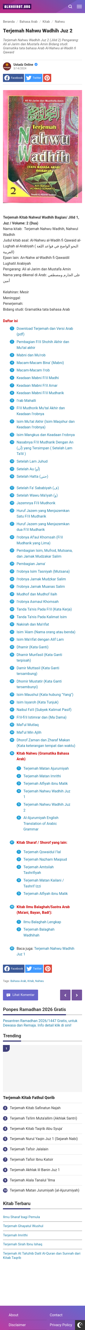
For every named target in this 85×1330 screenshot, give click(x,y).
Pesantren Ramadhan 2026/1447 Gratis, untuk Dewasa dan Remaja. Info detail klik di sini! (40, 1023)
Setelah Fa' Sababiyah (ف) (38, 488)
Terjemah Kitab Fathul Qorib (29, 1097)
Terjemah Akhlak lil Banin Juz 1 (35, 1170)
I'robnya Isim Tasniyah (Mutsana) (43, 571)
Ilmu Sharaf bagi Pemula (21, 1217)
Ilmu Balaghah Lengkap (42, 922)
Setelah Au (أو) (28, 469)
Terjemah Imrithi (15, 1235)
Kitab (30, 981)
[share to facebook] (13, 78)
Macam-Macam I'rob (33, 370)
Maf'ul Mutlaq (28, 725)
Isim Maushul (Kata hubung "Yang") (45, 694)
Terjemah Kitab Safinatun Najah (35, 1108)
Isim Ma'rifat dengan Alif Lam (40, 639)
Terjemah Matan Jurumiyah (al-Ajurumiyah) (44, 1190)
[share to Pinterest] (47, 78)
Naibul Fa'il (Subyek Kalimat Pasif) (44, 710)
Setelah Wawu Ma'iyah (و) (37, 495)
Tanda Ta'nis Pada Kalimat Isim (42, 617)
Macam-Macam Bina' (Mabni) (40, 363)
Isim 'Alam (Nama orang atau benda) (46, 632)
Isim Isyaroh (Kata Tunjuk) (37, 702)
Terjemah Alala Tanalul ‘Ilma (32, 1180)
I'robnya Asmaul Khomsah (38, 601)
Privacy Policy (61, 1325)
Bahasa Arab (18, 981)
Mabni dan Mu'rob (31, 355)
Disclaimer (17, 1325)
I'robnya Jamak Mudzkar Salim (41, 579)
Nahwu (39, 981)
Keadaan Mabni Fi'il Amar (37, 385)
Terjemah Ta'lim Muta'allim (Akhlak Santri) (43, 1118)
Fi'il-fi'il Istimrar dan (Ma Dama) (41, 717)
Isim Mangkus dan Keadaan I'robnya (46, 435)
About (13, 1315)
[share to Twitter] (33, 78)
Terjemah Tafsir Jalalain (29, 1149)
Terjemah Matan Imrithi (42, 776)
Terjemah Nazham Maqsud (45, 859)
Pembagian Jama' (32, 564)
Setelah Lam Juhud (32, 461)
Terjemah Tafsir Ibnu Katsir (31, 1159)
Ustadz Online (25, 64)
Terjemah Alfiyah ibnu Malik (46, 783)
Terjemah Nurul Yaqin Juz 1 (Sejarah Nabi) (44, 1139)
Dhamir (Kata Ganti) (33, 647)
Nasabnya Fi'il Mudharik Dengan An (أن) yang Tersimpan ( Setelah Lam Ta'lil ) (45, 448)
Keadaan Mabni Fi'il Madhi (38, 378)
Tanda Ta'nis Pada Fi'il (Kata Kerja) (44, 609)
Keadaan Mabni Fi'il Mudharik (40, 393)
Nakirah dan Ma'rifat (33, 624)
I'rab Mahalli (26, 400)
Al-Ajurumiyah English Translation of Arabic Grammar (40, 823)
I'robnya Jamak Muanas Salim (41, 586)
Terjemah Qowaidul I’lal (42, 852)
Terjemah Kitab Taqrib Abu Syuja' (36, 1128)
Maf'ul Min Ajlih (29, 732)
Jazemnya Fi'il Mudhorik (36, 503)
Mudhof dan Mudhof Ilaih (37, 594)
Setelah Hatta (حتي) (32, 476)
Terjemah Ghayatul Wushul (23, 1226)
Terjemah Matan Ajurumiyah (46, 768)
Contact (56, 1315)
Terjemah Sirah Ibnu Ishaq (22, 1244)
